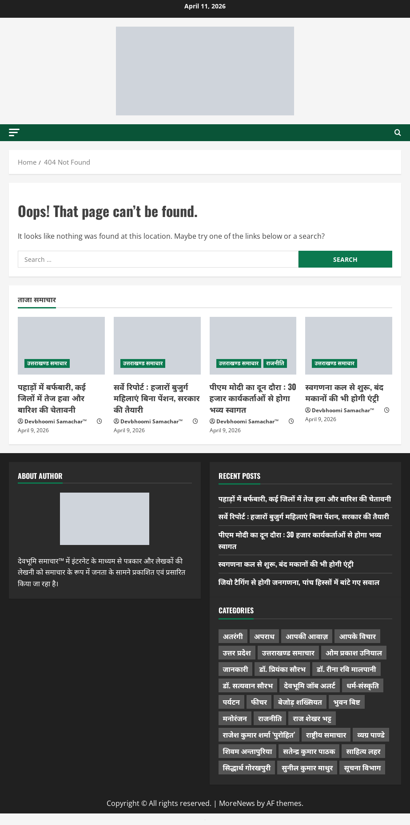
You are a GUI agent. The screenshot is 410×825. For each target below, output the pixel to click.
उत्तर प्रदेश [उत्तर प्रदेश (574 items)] (237, 652)
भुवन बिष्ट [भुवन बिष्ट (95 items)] (346, 701)
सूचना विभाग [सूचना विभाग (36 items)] (362, 767)
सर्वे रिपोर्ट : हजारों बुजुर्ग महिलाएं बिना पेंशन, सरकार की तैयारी (157, 397)
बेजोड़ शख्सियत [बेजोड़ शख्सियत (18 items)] (300, 701)
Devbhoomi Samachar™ (55, 421)
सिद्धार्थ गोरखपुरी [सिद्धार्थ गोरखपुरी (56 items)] (247, 767)
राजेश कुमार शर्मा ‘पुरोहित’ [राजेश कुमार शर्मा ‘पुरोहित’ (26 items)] (259, 734)
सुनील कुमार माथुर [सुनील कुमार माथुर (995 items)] (307, 767)
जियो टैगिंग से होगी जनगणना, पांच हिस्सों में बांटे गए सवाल (299, 581)
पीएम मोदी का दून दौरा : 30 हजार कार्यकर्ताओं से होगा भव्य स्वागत (253, 397)
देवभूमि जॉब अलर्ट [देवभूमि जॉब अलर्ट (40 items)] (309, 685)
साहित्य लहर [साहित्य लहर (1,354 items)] (363, 751)
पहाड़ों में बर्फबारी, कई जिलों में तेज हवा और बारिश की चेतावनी (52, 397)
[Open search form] (397, 132)
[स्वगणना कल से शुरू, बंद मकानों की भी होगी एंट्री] (348, 346)
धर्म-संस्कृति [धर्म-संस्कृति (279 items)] (362, 685)
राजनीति (275, 363)
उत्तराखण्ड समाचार (47, 363)
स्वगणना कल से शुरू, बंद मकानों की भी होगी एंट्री (344, 392)
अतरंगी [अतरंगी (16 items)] (233, 636)
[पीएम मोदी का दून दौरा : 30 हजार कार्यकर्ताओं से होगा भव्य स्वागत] (253, 346)
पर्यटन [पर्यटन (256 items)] (231, 701)
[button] (14, 132)
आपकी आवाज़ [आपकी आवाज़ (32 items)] (307, 636)
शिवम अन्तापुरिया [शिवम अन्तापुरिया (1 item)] (247, 751)
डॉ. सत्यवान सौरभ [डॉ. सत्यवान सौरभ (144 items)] (248, 685)
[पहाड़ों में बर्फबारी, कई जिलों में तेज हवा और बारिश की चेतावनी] (61, 346)
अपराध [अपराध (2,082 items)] (264, 636)
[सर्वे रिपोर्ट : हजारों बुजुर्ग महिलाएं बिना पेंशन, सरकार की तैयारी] (157, 346)
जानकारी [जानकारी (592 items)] (235, 668)
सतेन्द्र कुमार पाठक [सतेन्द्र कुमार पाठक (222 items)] (309, 751)
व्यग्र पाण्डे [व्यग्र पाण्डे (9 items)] (370, 734)
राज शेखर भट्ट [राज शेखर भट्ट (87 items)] (312, 718)
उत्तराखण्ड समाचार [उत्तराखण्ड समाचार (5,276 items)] (288, 652)
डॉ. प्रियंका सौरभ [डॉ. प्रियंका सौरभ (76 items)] (282, 668)
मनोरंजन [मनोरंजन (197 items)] (235, 718)
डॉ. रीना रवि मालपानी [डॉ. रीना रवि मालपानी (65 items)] (346, 668)
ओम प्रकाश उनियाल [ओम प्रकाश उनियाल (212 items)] (354, 652)
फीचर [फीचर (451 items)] (259, 701)
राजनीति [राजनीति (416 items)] (270, 718)
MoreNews (237, 803)
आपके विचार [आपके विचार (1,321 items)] (357, 636)
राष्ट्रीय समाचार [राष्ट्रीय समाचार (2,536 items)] (326, 734)
